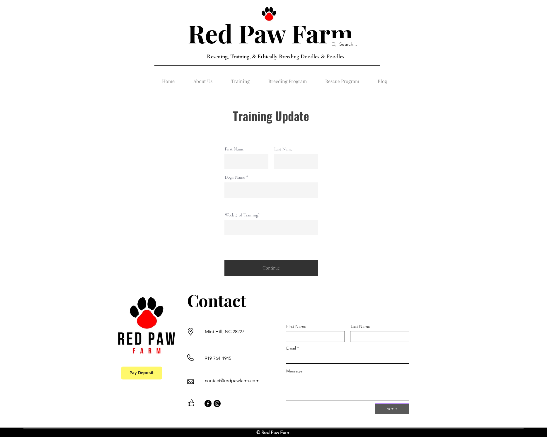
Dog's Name (235, 177)
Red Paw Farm (273, 33)
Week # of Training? (242, 215)
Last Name (283, 149)
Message (294, 371)
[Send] (392, 409)
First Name (234, 149)
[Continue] (271, 268)
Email (291, 348)
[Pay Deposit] (141, 373)
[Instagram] (217, 403)
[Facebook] (208, 403)
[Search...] (372, 44)
